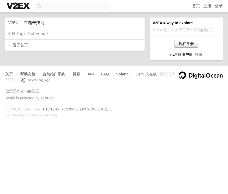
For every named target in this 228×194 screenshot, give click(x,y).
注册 (207, 6)
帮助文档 (27, 74)
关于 (9, 74)
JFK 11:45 (105, 109)
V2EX (13, 22)
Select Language (35, 80)
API (90, 74)
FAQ (105, 74)
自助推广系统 (54, 74)
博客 (76, 74)
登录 (219, 6)
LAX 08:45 (87, 109)
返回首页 (20, 45)
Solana (122, 74)
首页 (196, 6)
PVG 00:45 (69, 109)
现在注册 (186, 43)
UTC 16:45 (51, 109)
